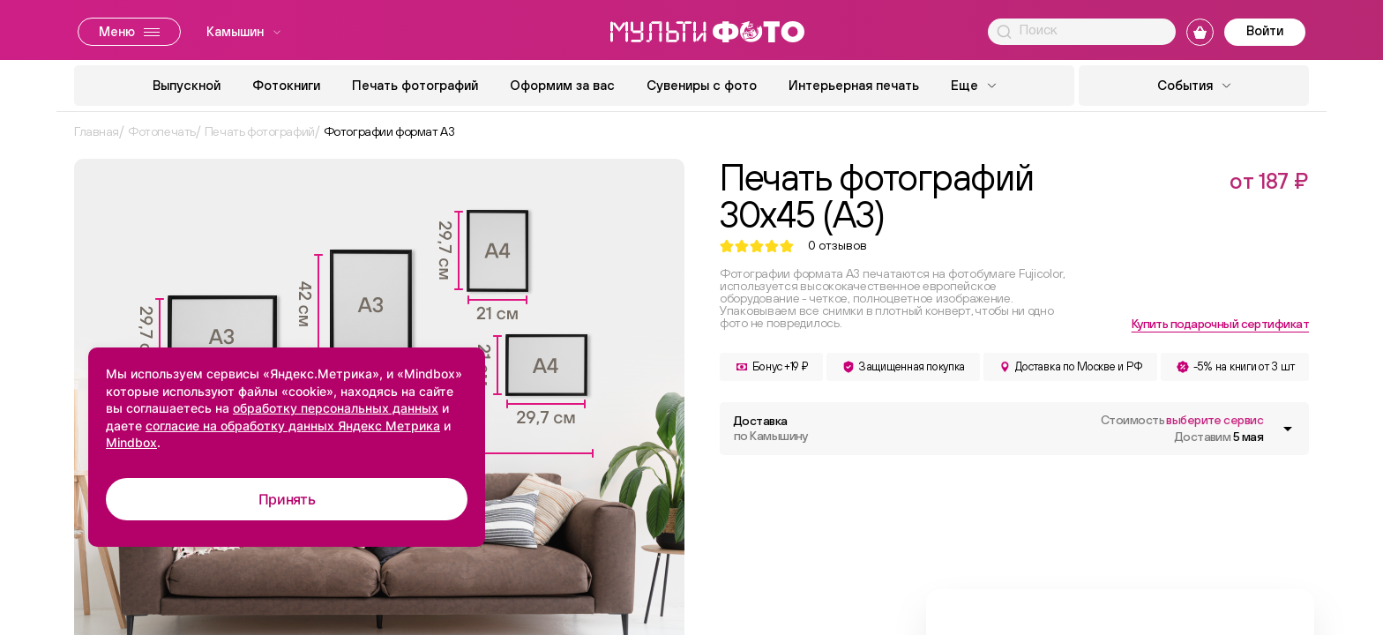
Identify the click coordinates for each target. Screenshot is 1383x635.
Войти (1264, 30)
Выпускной (187, 85)
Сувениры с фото (702, 85)
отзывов (837, 245)
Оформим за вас (562, 85)
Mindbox (131, 442)
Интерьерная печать (854, 85)
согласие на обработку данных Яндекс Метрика (293, 425)
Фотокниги (286, 85)
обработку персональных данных (335, 407)
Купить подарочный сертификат (1220, 324)
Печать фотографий (415, 85)
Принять (287, 499)
